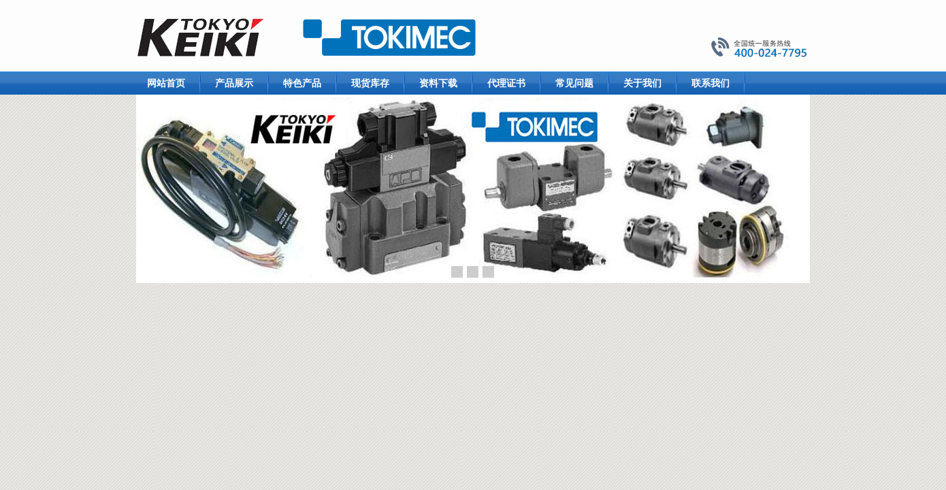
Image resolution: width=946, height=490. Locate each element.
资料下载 (438, 83)
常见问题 (574, 83)
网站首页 (166, 83)
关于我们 (642, 83)
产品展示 (234, 83)
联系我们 (710, 83)
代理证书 (506, 83)
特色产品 (302, 83)
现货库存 (370, 83)
